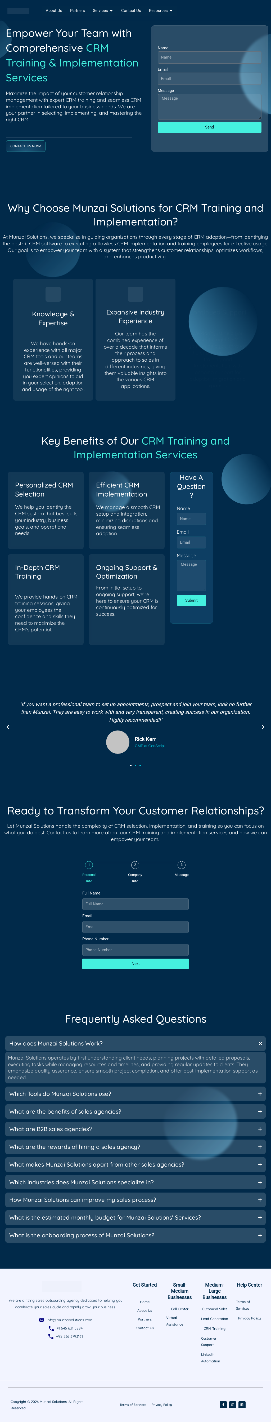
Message (166, 90)
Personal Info (89, 878)
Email (163, 69)
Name (163, 48)
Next (136, 963)
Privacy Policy (162, 1405)
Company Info (135, 878)
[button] (8, 727)
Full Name (91, 893)
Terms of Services (133, 1405)
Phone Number (95, 939)
